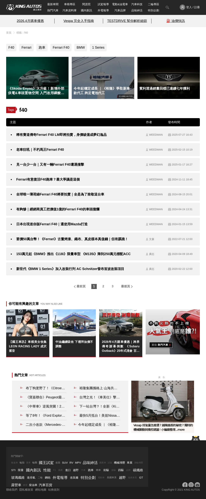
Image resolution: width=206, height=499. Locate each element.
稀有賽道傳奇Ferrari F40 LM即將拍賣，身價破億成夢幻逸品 (61, 135)
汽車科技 (137, 4)
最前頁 (81, 286)
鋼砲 (47, 477)
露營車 (16, 485)
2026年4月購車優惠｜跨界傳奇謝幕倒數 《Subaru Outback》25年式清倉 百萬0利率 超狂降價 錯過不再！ (121, 346)
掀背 (25, 485)
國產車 (102, 462)
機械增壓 (119, 462)
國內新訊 (86, 10)
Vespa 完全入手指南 (78, 21)
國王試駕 (46, 463)
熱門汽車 (52, 10)
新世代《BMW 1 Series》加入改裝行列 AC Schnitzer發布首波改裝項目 (70, 269)
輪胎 (22, 462)
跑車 (42, 47)
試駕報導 (103, 4)
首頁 (8, 32)
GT (141, 477)
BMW (81, 47)
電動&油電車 (120, 4)
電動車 (101, 477)
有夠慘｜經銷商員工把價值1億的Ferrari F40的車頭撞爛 (57, 209)
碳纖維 (138, 470)
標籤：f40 (22, 32)
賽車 (28, 462)
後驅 (113, 470)
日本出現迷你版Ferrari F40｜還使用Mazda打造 (52, 224)
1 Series (98, 47)
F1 (54, 470)
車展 (129, 462)
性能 (47, 470)
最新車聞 (52, 4)
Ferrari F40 (61, 47)
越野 (76, 470)
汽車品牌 (120, 10)
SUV (65, 462)
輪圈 (34, 462)
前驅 (106, 470)
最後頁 (125, 286)
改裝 (57, 462)
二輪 (40, 477)
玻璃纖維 (18, 477)
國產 (60, 470)
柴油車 (33, 485)
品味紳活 (137, 10)
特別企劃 (153, 10)
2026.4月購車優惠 (30, 21)
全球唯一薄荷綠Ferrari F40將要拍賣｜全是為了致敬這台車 (60, 194)
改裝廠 (74, 477)
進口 (68, 470)
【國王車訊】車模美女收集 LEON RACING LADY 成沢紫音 (28, 346)
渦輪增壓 (138, 462)
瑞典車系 (132, 477)
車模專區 (69, 4)
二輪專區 (153, 4)
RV (71, 462)
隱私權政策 (26, 489)
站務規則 (53, 489)
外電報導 (103, 10)
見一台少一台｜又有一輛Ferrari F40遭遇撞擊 (50, 164)
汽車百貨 (45, 485)
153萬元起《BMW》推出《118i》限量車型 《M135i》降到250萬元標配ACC (73, 254)
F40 (11, 47)
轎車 (98, 470)
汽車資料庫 (70, 10)
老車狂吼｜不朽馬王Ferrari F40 (40, 149)
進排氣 (31, 477)
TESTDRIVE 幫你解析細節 (127, 21)
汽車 (83, 470)
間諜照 (86, 4)
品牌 (128, 470)
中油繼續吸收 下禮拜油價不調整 (74, 344)
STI (13, 470)
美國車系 (112, 477)
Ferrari (26, 47)
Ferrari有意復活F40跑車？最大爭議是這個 (48, 179)
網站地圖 (40, 489)
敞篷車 (14, 462)
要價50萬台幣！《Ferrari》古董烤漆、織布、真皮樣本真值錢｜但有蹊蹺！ (72, 239)
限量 (21, 470)
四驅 (121, 470)
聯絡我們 (11, 489)
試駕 (110, 462)
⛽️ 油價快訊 (175, 21)
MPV (78, 462)
